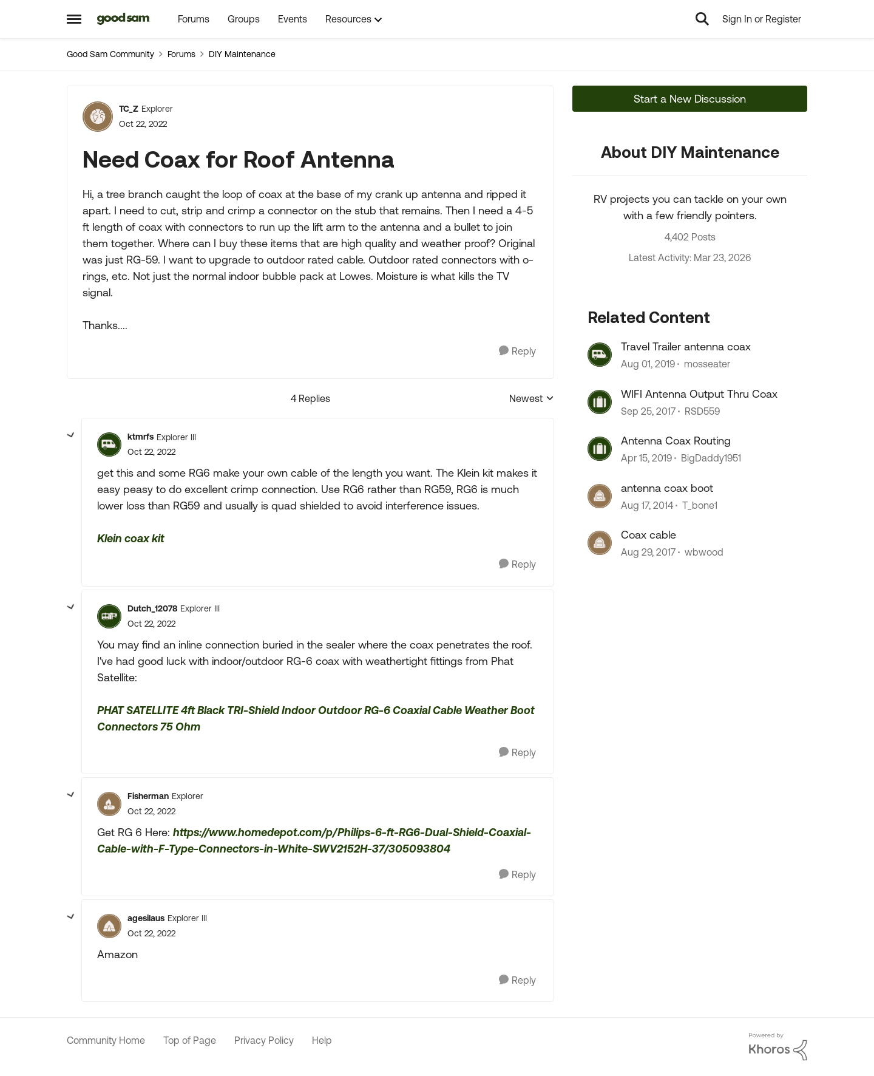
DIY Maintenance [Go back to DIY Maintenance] (242, 54)
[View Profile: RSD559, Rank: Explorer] (600, 402)
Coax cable (648, 534)
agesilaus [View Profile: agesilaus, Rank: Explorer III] (145, 918)
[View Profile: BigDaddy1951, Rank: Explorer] (600, 449)
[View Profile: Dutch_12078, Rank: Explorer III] (109, 616)
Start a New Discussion (690, 98)
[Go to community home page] (123, 19)
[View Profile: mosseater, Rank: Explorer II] (600, 354)
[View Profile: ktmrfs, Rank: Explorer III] (109, 444)
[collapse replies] (71, 435)
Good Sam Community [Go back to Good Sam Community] (110, 54)
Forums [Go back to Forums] (181, 54)
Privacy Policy (264, 1040)
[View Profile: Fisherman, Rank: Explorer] (109, 804)
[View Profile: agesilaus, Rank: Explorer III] (109, 926)
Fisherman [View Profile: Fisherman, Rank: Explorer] (148, 796)
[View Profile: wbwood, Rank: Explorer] (600, 543)
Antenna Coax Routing (676, 440)
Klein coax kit (130, 538)
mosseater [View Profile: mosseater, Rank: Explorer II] (707, 364)
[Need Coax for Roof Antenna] (151, 452)
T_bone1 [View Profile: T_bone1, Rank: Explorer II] (699, 505)
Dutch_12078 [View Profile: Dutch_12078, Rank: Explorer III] (152, 608)
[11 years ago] (647, 505)
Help (322, 1040)
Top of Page (189, 1040)
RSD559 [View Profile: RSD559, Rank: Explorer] (702, 411)
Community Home (106, 1040)
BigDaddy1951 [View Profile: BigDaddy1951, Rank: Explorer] (711, 458)
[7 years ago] (646, 458)
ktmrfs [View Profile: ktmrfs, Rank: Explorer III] (140, 436)
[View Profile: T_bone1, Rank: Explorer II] (600, 496)
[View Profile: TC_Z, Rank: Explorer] (98, 116)
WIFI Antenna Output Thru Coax (699, 393)
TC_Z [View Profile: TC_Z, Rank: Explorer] (128, 109)
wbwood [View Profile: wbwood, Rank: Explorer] (704, 552)
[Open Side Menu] (74, 19)
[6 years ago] (648, 364)
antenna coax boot (667, 488)
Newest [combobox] (531, 399)
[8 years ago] (648, 411)
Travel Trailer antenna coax (686, 346)
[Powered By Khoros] (778, 1047)
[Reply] (517, 351)
